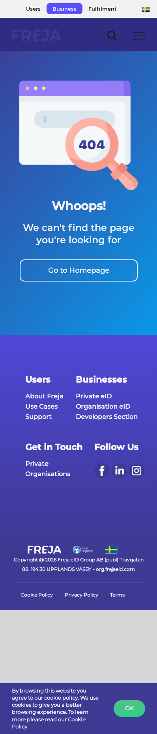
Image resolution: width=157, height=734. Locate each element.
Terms (117, 595)
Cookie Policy (37, 595)
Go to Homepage (78, 270)
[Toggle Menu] (139, 35)
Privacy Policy (81, 595)
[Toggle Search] (112, 35)
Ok (129, 708)
